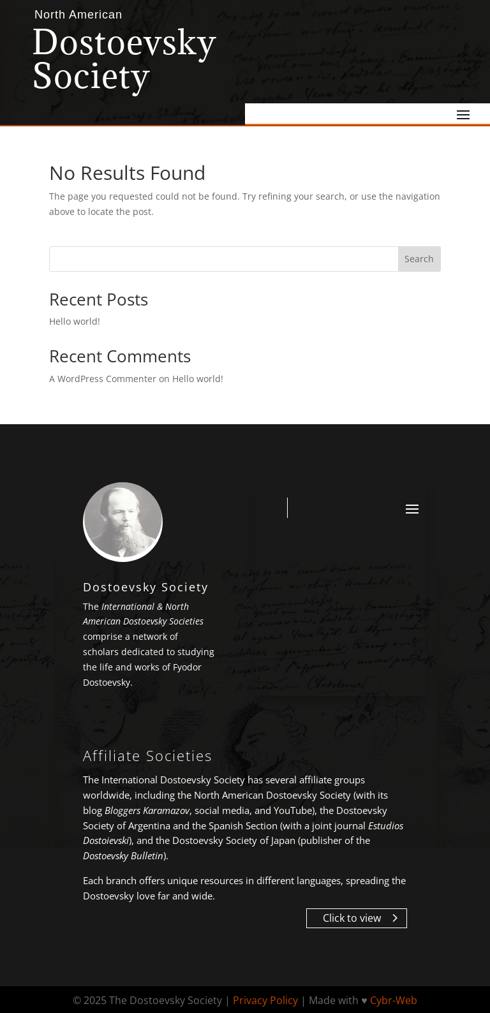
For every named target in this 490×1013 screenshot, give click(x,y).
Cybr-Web (393, 1000)
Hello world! (74, 321)
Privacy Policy (265, 1000)
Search (419, 259)
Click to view (352, 918)
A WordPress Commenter (102, 379)
